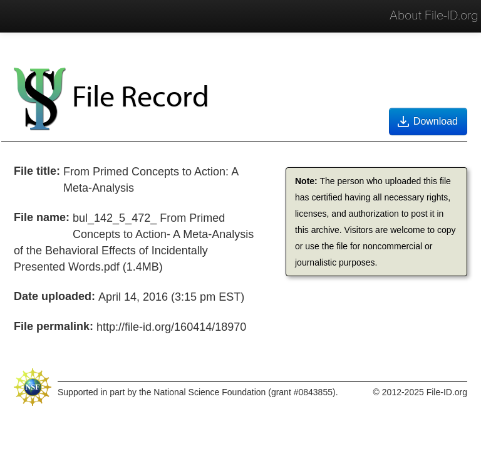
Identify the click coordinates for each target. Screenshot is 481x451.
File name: (42, 217)
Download (426, 121)
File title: (37, 171)
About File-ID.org (434, 15)
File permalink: (53, 326)
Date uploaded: (54, 296)
